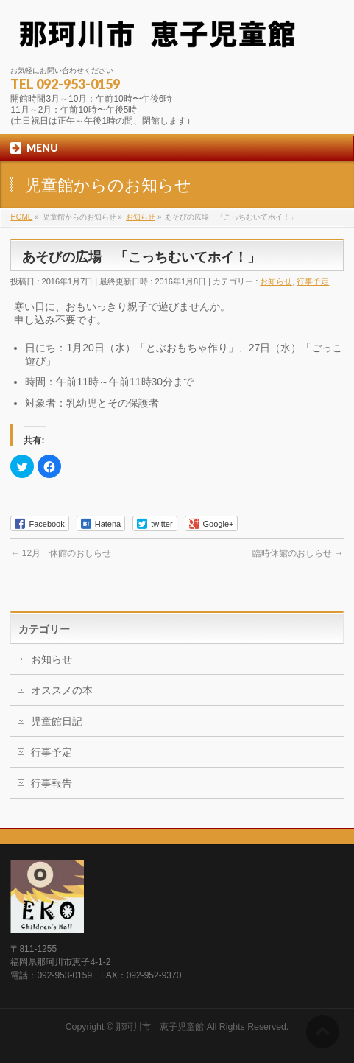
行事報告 (51, 783)
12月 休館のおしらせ (60, 553)
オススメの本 (62, 690)
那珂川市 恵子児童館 (160, 1027)
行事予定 (313, 281)
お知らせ (276, 281)
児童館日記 (56, 721)
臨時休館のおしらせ (297, 553)
